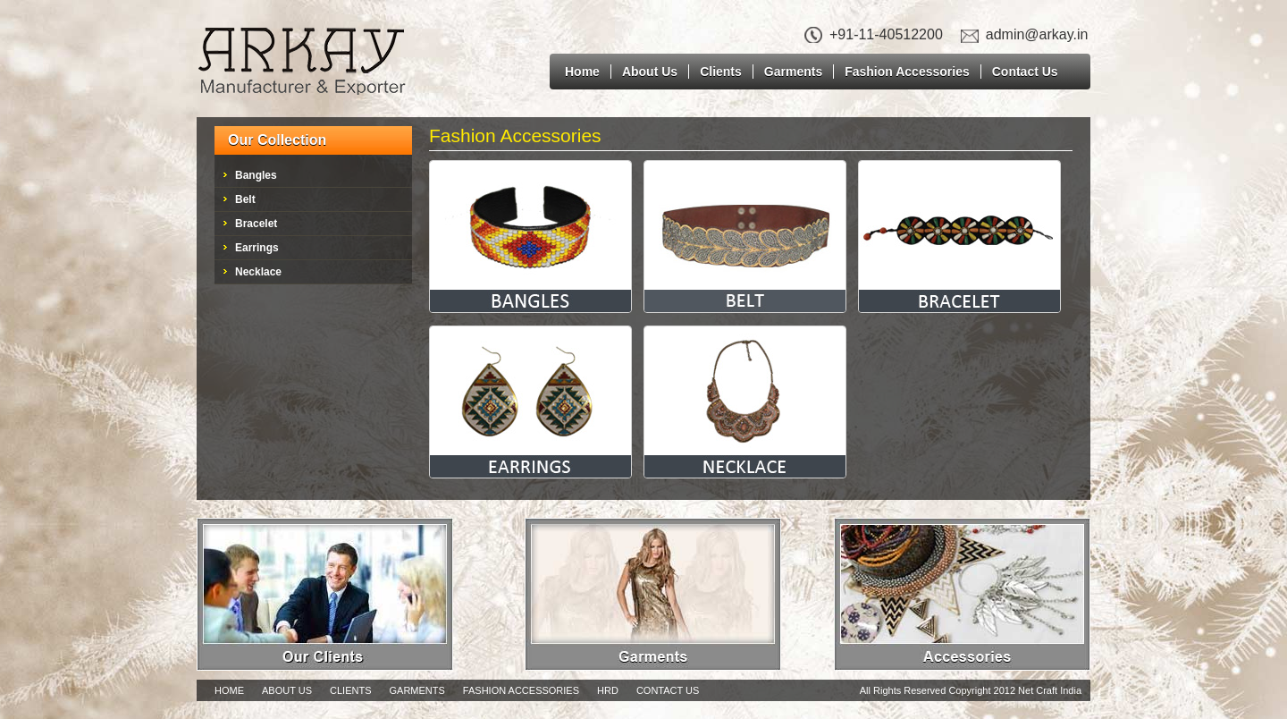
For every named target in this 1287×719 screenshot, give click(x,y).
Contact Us (1025, 71)
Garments (793, 71)
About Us (649, 71)
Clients (721, 71)
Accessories (962, 594)
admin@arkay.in (1037, 34)
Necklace (258, 272)
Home (582, 71)
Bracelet (256, 223)
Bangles (256, 175)
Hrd (607, 690)
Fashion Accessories (907, 71)
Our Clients (325, 594)
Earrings (257, 247)
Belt (245, 199)
